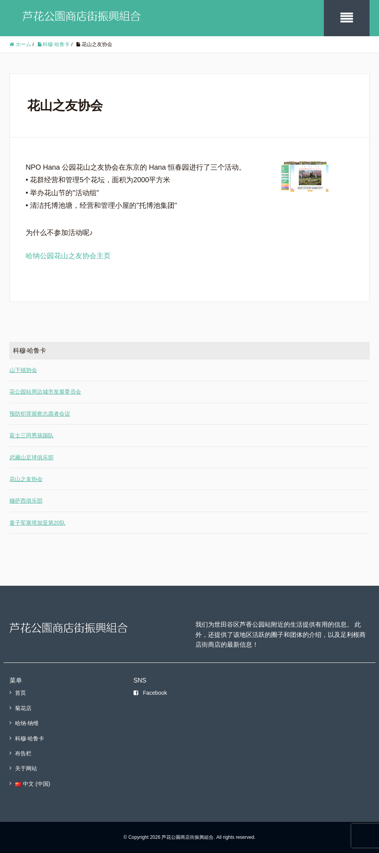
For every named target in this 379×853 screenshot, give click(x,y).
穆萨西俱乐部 (26, 501)
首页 (20, 693)
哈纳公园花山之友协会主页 (68, 256)
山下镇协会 (23, 370)
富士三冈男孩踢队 (31, 435)
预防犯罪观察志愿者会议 (39, 414)
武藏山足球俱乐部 (31, 457)
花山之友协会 (26, 479)
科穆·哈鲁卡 (29, 738)
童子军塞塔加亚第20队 (37, 523)
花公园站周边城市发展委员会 (45, 392)
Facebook (150, 693)
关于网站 (26, 768)
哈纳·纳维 (27, 723)
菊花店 (23, 708)
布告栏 (23, 753)
